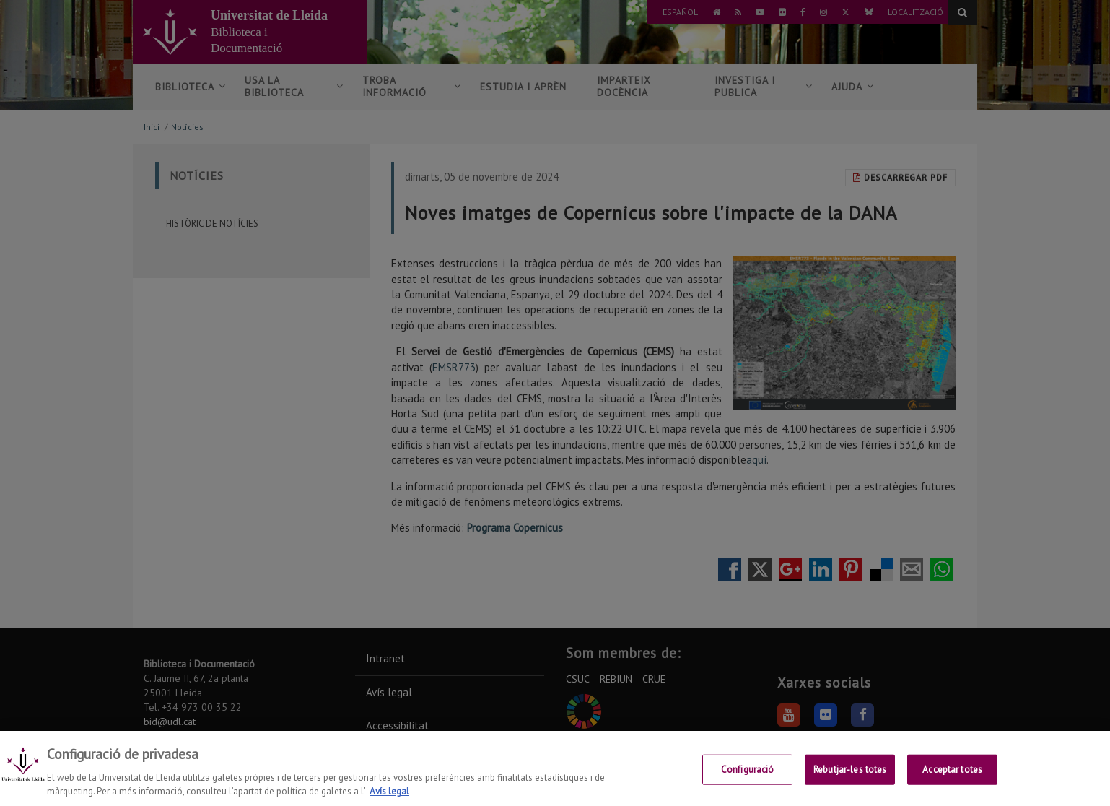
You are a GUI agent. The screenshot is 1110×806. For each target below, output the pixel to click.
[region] (555, 768)
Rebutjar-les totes (849, 769)
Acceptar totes (952, 769)
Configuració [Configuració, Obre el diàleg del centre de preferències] (747, 769)
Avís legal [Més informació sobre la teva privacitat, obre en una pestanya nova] (389, 791)
